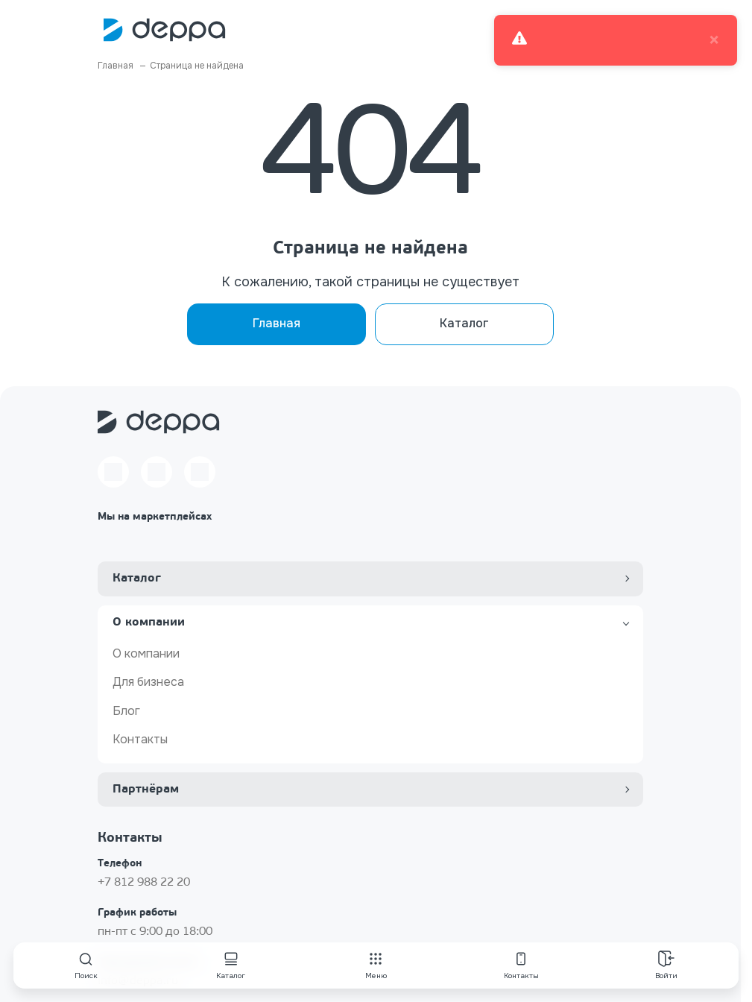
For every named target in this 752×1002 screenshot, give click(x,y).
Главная (276, 323)
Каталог (464, 323)
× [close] (714, 40)
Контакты (140, 739)
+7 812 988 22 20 (144, 883)
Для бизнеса (148, 682)
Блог (126, 711)
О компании (146, 653)
